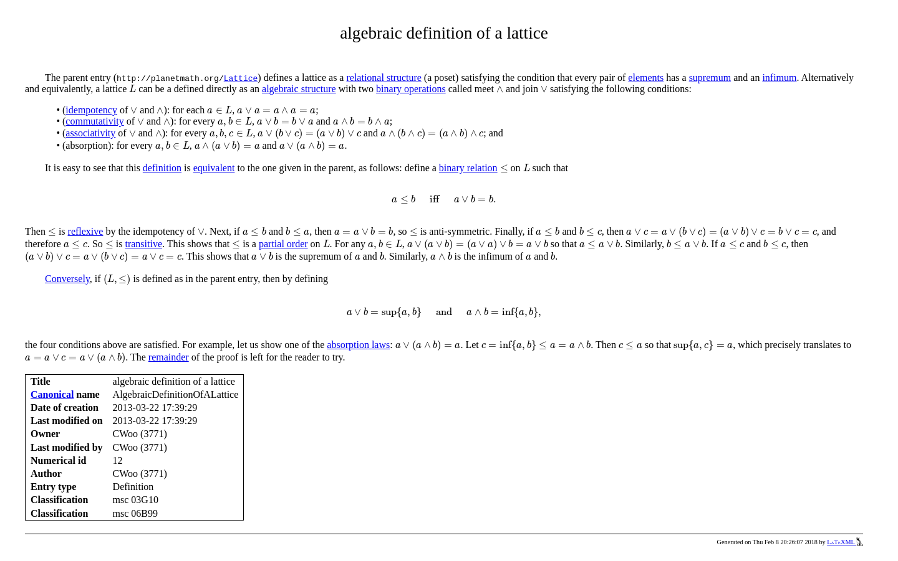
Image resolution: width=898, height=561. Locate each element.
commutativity (94, 121)
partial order (283, 243)
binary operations (411, 88)
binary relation (468, 168)
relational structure (383, 77)
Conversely (67, 278)
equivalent (214, 168)
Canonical (52, 394)
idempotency (91, 110)
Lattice (241, 77)
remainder (168, 357)
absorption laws (358, 344)
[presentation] (132, 88)
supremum (710, 77)
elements (646, 77)
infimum (779, 77)
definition (162, 168)
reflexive (86, 231)
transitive (143, 243)
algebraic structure (299, 88)
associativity (90, 133)
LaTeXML (845, 542)
